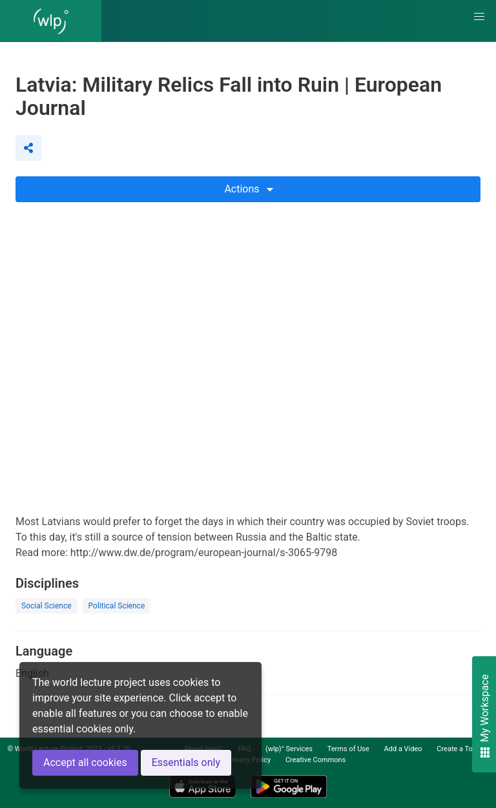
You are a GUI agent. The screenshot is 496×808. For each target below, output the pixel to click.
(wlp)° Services (289, 749)
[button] (479, 17)
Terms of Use (348, 749)
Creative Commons (315, 760)
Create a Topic (459, 749)
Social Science (46, 605)
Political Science (116, 605)
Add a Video (403, 749)
